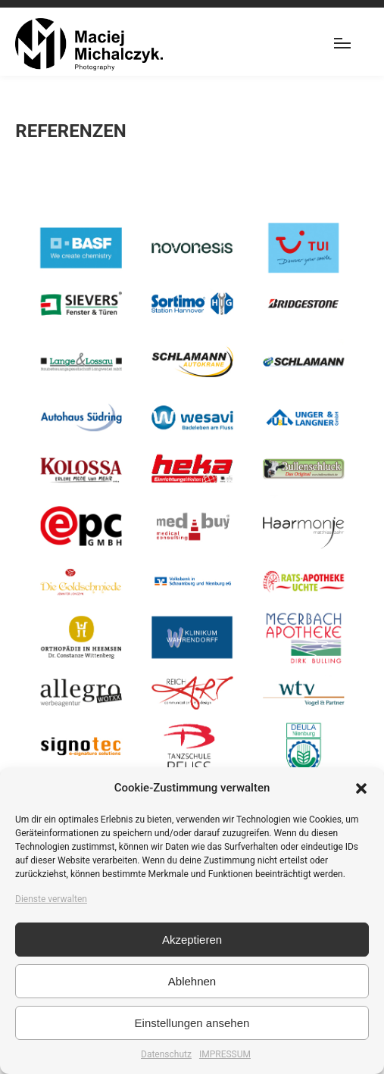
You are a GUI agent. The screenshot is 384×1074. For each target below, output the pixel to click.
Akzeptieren (192, 939)
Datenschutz (166, 1054)
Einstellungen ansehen (192, 1022)
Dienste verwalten (51, 899)
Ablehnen (192, 981)
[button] (361, 788)
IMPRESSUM (225, 1054)
